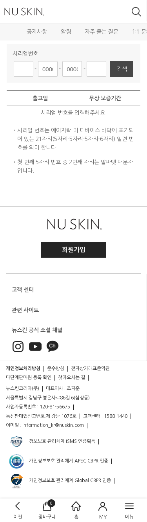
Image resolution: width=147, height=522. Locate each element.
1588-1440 (115, 416)
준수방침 (55, 368)
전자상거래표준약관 (90, 368)
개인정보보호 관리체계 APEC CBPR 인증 (58, 461)
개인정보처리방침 (23, 368)
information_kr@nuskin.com (53, 425)
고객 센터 (23, 290)
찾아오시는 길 (71, 377)
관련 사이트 (25, 310)
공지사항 (37, 31)
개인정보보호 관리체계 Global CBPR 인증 (59, 481)
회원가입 (73, 250)
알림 (66, 31)
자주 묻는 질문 (101, 31)
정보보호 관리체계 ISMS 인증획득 (51, 441)
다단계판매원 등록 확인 (28, 377)
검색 (122, 69)
